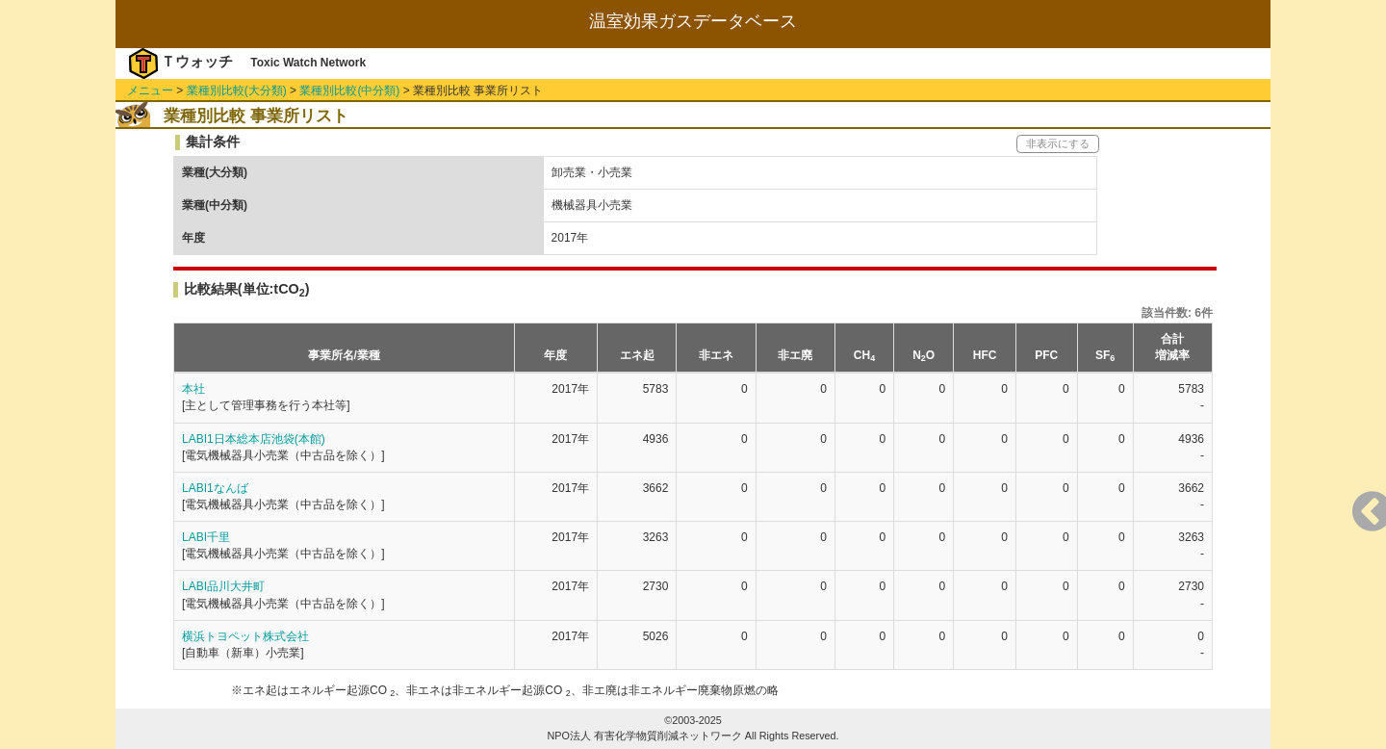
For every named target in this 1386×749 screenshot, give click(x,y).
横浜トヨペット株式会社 (245, 636)
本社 (193, 389)
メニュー (150, 90)
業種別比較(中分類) (349, 90)
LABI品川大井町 (223, 586)
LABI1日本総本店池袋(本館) (253, 439)
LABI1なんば (215, 488)
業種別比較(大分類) (237, 90)
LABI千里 (206, 537)
